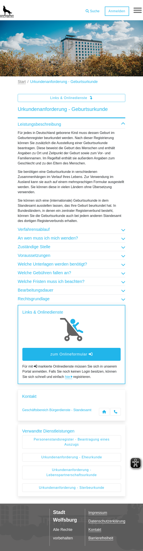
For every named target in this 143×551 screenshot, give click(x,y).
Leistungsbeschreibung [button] (71, 124)
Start (22, 82)
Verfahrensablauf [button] (71, 229)
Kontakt (94, 530)
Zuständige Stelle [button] (71, 246)
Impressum (97, 513)
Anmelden (116, 11)
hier (68, 377)
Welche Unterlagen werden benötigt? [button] (71, 264)
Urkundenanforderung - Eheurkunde (71, 457)
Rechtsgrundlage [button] (71, 298)
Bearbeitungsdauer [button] (71, 290)
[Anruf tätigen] (115, 412)
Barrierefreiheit (100, 538)
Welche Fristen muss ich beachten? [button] (71, 281)
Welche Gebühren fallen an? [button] (71, 272)
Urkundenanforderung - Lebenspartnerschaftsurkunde (71, 472)
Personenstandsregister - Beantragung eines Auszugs (72, 442)
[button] (92, 9)
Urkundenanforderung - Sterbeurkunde (71, 487)
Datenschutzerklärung (106, 521)
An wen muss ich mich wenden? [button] (71, 238)
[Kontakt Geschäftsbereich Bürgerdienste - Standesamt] (104, 412)
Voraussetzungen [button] (71, 255)
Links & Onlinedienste (71, 98)
